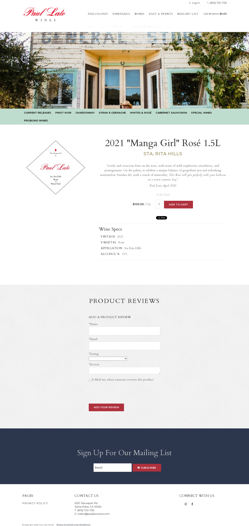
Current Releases (37, 112)
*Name (93, 324)
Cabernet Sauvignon (171, 112)
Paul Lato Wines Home (44, 18)
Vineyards (121, 14)
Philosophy (98, 14)
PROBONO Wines (36, 120)
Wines (139, 14)
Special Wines (201, 112)
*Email (93, 338)
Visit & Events (161, 14)
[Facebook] (192, 502)
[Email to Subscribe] (112, 466)
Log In (194, 2)
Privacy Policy (35, 501)
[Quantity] (159, 204)
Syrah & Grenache (112, 112)
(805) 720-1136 (217, 2)
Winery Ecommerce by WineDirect (73, 523)
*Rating (94, 352)
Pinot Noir (63, 112)
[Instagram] (185, 502)
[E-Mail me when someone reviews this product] (90, 379)
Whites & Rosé (140, 112)
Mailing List (187, 14)
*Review (94, 363)
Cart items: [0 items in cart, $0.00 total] (215, 13)
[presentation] (115, 388)
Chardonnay (85, 112)
